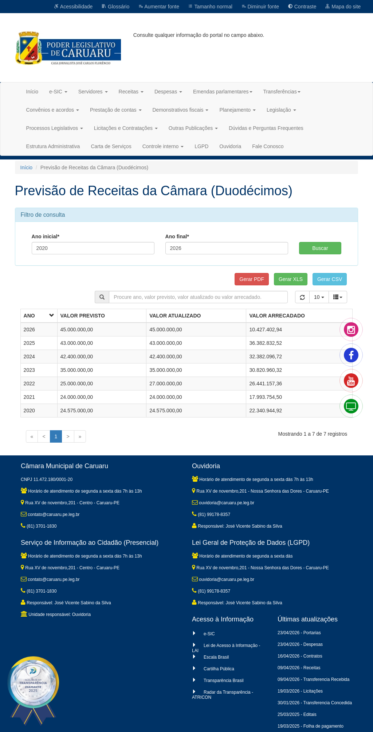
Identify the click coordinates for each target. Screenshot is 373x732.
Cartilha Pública (219, 668)
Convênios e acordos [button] (52, 110)
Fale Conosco (267, 146)
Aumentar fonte (158, 6)
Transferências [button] (282, 92)
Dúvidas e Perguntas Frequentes (266, 128)
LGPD (201, 146)
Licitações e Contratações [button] (126, 128)
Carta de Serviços (111, 146)
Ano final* (177, 236)
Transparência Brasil (224, 680)
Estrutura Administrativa (53, 146)
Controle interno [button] (163, 146)
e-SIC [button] (58, 92)
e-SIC (209, 633)
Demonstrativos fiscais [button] (181, 110)
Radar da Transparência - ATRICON (222, 695)
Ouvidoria (230, 146)
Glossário (115, 6)
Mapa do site (343, 6)
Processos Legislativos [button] (54, 128)
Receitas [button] (131, 92)
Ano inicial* (45, 236)
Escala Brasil (216, 657)
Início (32, 92)
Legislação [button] (281, 110)
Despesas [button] (168, 92)
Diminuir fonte (260, 6)
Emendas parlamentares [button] (222, 92)
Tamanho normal (210, 6)
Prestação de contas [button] (116, 110)
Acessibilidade (73, 6)
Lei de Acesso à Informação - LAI (226, 648)
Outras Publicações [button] (193, 128)
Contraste (302, 6)
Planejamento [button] (237, 110)
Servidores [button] (93, 92)
